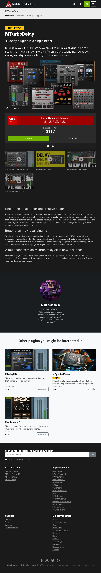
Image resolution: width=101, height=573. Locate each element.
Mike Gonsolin (50, 305)
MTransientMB (11, 477)
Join (92, 454)
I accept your (19, 459)
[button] (74, 4)
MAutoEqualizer (12, 471)
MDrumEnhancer (59, 491)
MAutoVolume (58, 480)
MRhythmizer (58, 496)
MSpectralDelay (61, 374)
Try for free (72, 138)
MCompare (57, 488)
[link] (41, 560)
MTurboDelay (10, 480)
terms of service (51, 565)
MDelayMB (11, 374)
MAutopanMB (12, 422)
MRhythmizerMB (59, 499)
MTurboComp (58, 507)
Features (20, 16)
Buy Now (28, 138)
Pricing (29, 16)
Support (38, 16)
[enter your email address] (47, 454)
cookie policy (77, 565)
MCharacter (57, 485)
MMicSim (56, 493)
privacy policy (24, 459)
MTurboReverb (58, 510)
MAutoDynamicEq (59, 474)
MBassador (57, 482)
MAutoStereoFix (59, 477)
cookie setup (89, 565)
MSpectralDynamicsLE (61, 502)
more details (42, 389)
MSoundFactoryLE (12, 474)
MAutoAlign (57, 471)
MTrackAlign (57, 504)
